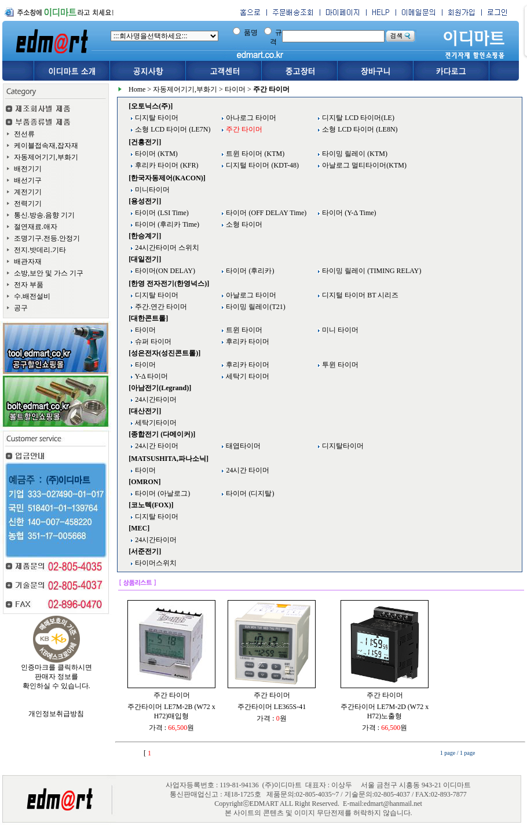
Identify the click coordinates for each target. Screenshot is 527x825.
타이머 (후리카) (249, 271)
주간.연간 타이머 (160, 307)
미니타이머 (151, 190)
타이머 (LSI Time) (161, 213)
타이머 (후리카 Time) (166, 224)
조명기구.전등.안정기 (47, 238)
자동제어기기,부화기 (46, 157)
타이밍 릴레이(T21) (254, 307)
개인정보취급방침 (56, 714)
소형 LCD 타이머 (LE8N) (358, 129)
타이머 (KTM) (155, 154)
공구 (21, 308)
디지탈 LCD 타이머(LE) (357, 118)
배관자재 (28, 261)
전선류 (24, 134)
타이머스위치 (155, 563)
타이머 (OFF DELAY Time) (265, 213)
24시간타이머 (155, 399)
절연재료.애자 (35, 227)
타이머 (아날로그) (161, 493)
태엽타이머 (242, 446)
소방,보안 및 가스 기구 (48, 273)
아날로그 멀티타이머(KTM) (363, 165)
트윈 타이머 (243, 330)
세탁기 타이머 (246, 376)
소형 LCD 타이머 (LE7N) (171, 129)
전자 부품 (28, 285)
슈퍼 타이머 (152, 341)
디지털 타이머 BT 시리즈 (359, 295)
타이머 (235, 89)
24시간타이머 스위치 (166, 247)
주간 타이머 (171, 695)
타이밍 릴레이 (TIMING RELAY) (370, 271)
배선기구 (28, 180)
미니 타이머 (339, 330)
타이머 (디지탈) (249, 493)
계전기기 (28, 192)
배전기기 (28, 169)
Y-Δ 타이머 (150, 376)
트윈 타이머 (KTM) (254, 154)
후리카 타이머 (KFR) (165, 165)
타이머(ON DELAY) (164, 271)
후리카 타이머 (246, 341)
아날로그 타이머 (250, 295)
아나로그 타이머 (250, 118)
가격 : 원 (171, 728)
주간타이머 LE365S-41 (271, 707)
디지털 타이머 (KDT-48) (261, 165)
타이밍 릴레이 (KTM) (353, 154)
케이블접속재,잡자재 (46, 145)
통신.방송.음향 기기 (44, 215)
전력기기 (28, 203)
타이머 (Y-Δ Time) (348, 213)
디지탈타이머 (342, 446)
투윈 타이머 (339, 365)
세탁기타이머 (155, 423)
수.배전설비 (32, 296)
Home (137, 89)
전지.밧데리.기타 (40, 250)
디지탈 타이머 (155, 118)
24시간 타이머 (155, 446)
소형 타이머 (243, 224)
